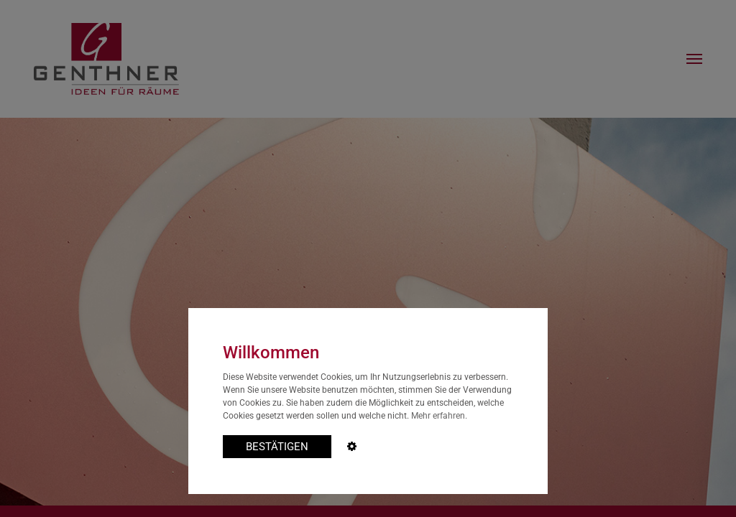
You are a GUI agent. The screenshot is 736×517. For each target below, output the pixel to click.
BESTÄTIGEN (277, 446)
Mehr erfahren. (439, 416)
